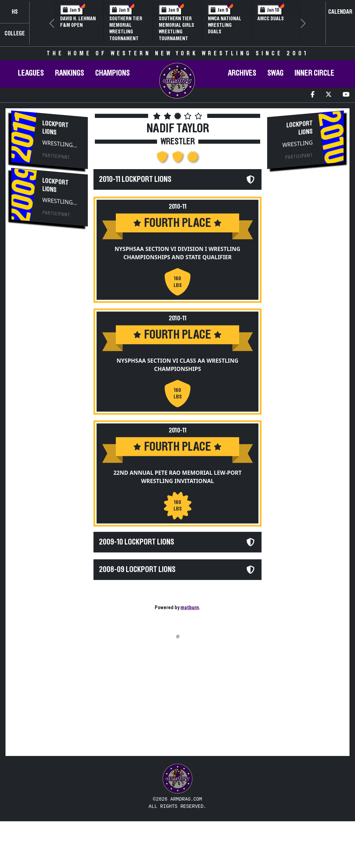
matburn (189, 607)
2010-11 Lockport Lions (135, 179)
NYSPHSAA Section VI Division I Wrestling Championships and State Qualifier (178, 253)
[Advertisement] (49, 348)
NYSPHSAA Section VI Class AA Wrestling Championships (177, 368)
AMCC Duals (270, 18)
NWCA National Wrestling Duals (224, 25)
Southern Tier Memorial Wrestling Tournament (125, 28)
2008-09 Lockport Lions (137, 579)
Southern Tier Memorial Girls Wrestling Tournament (176, 28)
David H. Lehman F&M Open (78, 22)
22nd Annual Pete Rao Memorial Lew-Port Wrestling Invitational (177, 483)
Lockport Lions (55, 128)
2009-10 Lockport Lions (136, 551)
